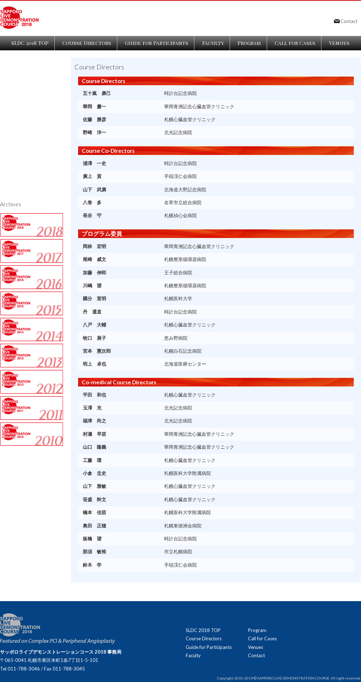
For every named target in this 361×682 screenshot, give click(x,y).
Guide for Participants (209, 647)
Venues (255, 647)
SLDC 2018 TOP (203, 630)
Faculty (193, 655)
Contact (348, 21)
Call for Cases (262, 638)
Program (257, 630)
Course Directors (204, 638)
